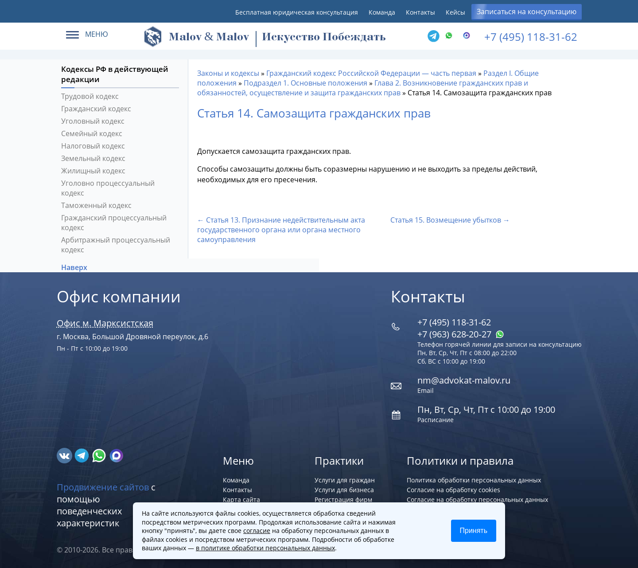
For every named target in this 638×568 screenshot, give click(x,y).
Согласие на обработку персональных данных (477, 499)
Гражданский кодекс (96, 109)
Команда (382, 12)
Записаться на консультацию (526, 11)
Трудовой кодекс (90, 96)
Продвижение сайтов (103, 487)
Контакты (420, 12)
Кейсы (455, 12)
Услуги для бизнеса (344, 490)
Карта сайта (241, 499)
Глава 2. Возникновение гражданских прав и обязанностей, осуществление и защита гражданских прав (362, 88)
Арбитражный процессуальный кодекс (115, 245)
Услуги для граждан (345, 480)
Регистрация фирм (343, 499)
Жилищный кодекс (93, 171)
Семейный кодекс (91, 133)
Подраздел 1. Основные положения (305, 83)
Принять (474, 530)
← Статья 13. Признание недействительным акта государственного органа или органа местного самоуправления (281, 229)
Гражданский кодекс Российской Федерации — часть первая (371, 73)
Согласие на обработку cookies (453, 490)
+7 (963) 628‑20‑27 (460, 334)
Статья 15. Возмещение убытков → (450, 220)
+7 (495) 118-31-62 (530, 36)
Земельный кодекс (93, 158)
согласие (256, 530)
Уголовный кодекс (92, 121)
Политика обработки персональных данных (474, 480)
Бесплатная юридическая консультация (296, 12)
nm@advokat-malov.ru (463, 380)
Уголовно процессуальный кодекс (108, 188)
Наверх (75, 267)
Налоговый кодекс (93, 146)
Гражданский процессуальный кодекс (114, 222)
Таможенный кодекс (96, 205)
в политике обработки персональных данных (265, 548)
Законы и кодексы (228, 73)
